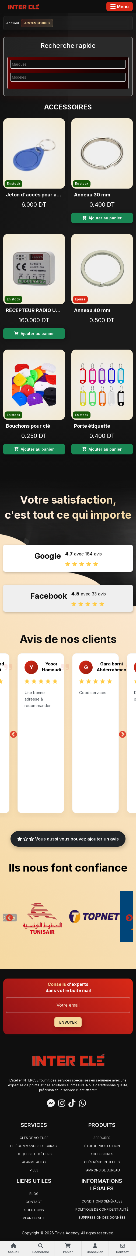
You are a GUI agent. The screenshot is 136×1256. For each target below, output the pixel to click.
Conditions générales (102, 1201)
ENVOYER (68, 1022)
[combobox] (68, 64)
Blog (34, 1194)
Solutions (34, 1210)
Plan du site (34, 1218)
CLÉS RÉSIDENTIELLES (102, 1162)
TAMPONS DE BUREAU (102, 1170)
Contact (34, 1202)
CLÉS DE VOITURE (34, 1138)
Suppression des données (101, 1217)
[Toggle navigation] (119, 6)
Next (122, 733)
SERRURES (101, 1138)
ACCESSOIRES (101, 1154)
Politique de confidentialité (101, 1209)
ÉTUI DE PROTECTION (102, 1146)
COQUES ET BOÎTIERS (34, 1154)
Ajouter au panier (102, 218)
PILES (34, 1170)
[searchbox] (64, 64)
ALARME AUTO (34, 1162)
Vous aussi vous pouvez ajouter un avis (68, 839)
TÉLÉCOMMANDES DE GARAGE (34, 1146)
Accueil (12, 23)
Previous (13, 733)
